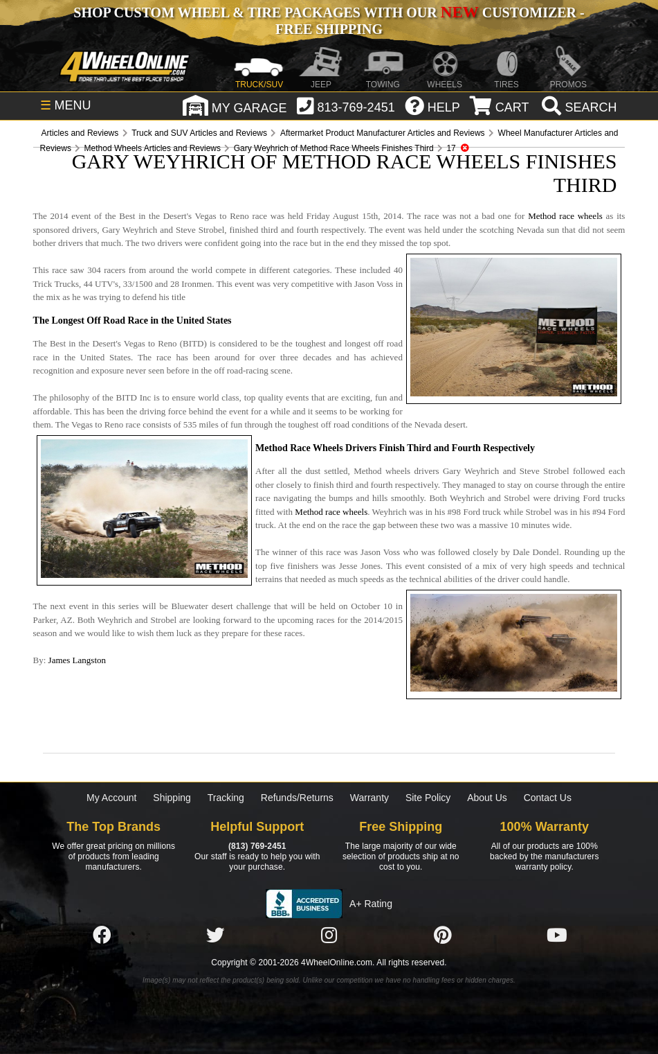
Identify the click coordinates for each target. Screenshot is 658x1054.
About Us (487, 797)
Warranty (369, 797)
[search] (577, 107)
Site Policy (427, 797)
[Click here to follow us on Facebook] (102, 935)
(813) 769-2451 (257, 846)
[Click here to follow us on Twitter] (215, 935)
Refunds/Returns (297, 797)
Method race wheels (565, 216)
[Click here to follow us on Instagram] (329, 935)
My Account (111, 797)
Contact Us (548, 797)
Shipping (172, 797)
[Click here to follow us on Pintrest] (443, 935)
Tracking (226, 797)
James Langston (77, 660)
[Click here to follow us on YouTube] (557, 935)
